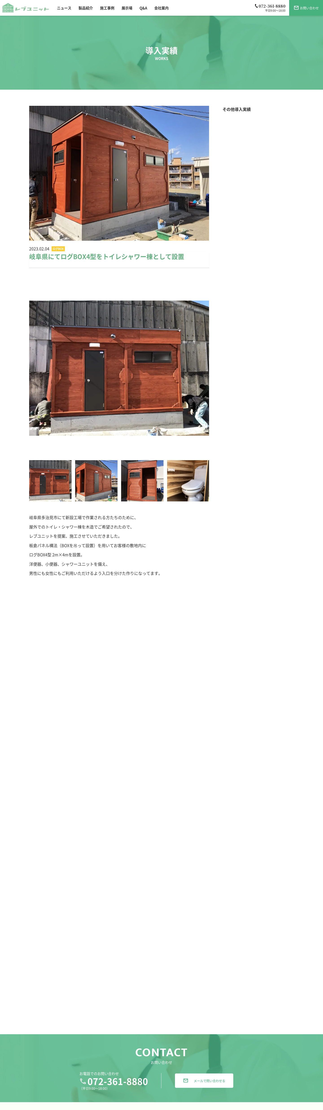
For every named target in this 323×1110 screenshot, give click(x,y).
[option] (119, 368)
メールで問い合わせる (204, 1098)
